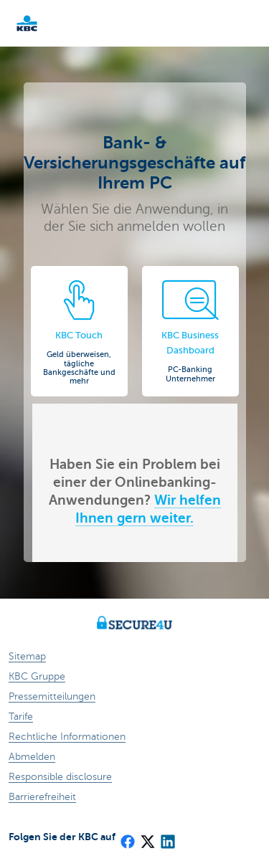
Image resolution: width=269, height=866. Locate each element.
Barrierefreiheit (42, 796)
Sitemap (27, 656)
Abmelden (32, 756)
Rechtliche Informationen (67, 736)
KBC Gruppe (37, 676)
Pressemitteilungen (52, 696)
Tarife (21, 716)
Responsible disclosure (60, 776)
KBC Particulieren (50, 23)
